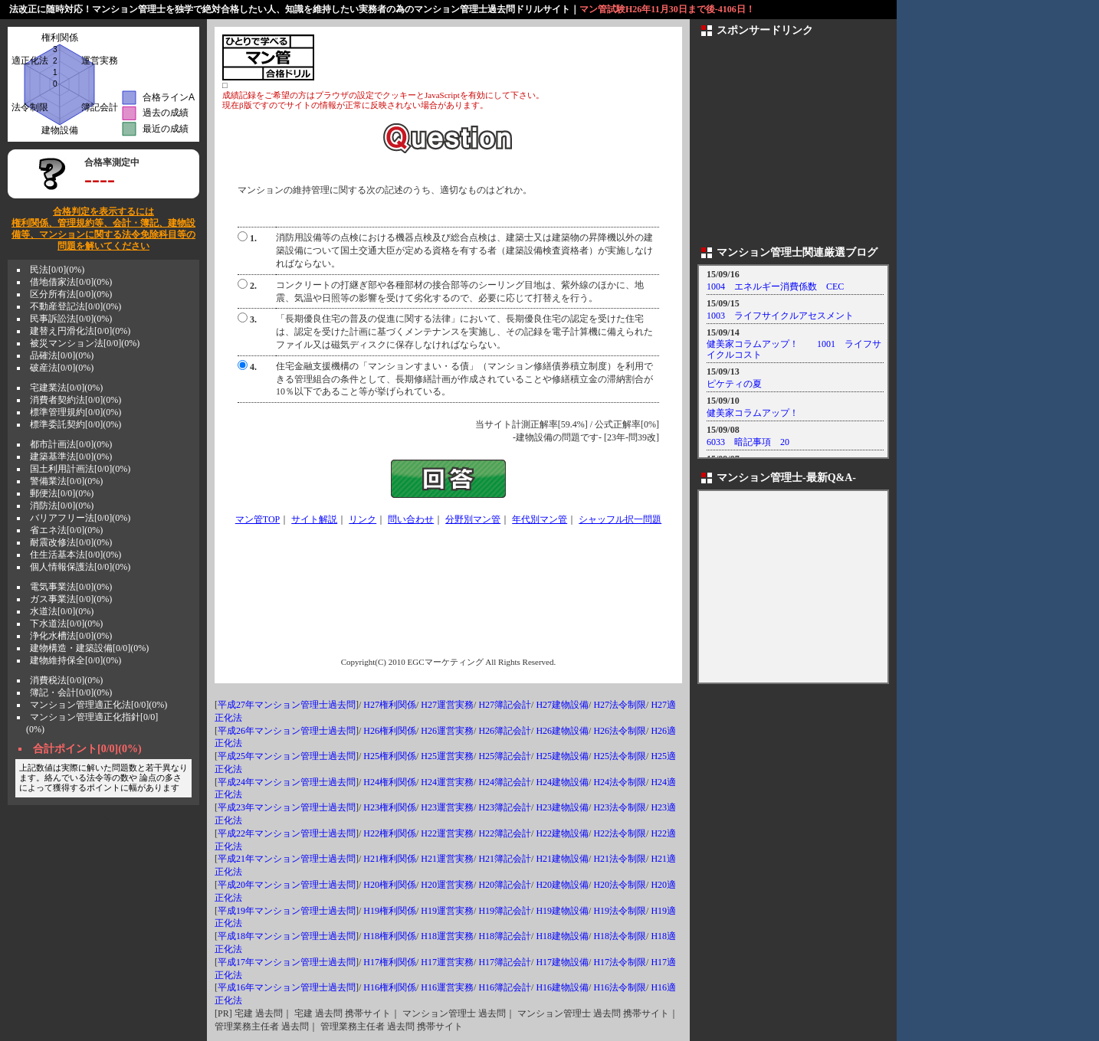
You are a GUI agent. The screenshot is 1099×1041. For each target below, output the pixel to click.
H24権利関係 (389, 782)
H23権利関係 (389, 807)
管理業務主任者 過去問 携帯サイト (391, 1026)
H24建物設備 (562, 782)
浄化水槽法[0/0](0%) (71, 635)
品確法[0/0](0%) (61, 355)
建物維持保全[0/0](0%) (75, 660)
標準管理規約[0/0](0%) (75, 412)
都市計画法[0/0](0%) (71, 444)
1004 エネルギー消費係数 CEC (775, 286)
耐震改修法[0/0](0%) (71, 542)
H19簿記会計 (504, 910)
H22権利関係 (389, 833)
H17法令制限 (619, 962)
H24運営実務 (447, 782)
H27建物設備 (562, 704)
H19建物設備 (562, 910)
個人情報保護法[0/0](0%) (80, 566)
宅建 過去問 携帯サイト (342, 1013)
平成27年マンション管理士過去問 (287, 704)
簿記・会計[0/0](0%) (71, 692)
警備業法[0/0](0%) (66, 481)
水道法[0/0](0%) (61, 611)
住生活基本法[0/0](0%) (75, 554)
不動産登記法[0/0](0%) (75, 306)
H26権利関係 (389, 730)
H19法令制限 (619, 910)
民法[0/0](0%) (57, 269)
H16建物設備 (562, 987)
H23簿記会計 (504, 807)
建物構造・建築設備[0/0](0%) (89, 648)
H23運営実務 (447, 807)
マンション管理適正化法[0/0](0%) (98, 704)
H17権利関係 (389, 962)
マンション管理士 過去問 (454, 1013)
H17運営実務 (447, 962)
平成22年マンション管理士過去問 (287, 833)
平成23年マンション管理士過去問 (287, 807)
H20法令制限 (619, 884)
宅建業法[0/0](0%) (66, 387)
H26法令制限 (619, 730)
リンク (362, 519)
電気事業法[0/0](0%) (71, 586)
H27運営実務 (447, 704)
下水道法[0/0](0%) (66, 623)
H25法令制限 (619, 756)
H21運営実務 (447, 858)
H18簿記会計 (504, 936)
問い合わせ (411, 519)
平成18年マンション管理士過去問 (287, 936)
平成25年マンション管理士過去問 (287, 756)
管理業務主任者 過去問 (262, 1026)
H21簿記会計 (504, 858)
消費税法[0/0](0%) (66, 680)
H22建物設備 (562, 833)
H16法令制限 (619, 987)
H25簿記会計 (504, 756)
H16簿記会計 (504, 987)
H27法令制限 (619, 704)
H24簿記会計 (504, 782)
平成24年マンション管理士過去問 (287, 782)
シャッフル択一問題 (620, 519)
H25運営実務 (447, 756)
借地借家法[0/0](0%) (71, 282)
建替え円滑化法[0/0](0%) (80, 331)
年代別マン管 (539, 519)
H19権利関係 (389, 910)
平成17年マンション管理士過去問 (287, 962)
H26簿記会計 (504, 730)
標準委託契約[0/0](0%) (75, 424)
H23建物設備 (562, 807)
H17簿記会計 (504, 962)
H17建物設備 (562, 962)
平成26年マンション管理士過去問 (287, 730)
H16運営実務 (447, 987)
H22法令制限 (619, 833)
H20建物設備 (562, 884)
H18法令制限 (619, 936)
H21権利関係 (389, 858)
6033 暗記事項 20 (748, 442)
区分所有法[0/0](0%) (71, 294)
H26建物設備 (562, 730)
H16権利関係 (389, 987)
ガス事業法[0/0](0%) (71, 599)
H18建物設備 (562, 936)
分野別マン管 (472, 519)
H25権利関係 (389, 756)
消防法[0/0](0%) (61, 505)
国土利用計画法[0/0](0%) (80, 468)
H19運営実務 (447, 910)
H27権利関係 (389, 704)
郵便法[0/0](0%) (61, 493)
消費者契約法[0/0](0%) (75, 399)
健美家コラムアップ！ (753, 413)
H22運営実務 (447, 833)
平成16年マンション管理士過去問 (287, 987)
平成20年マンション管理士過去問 (287, 884)
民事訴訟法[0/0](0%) (71, 318)
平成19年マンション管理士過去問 (287, 910)
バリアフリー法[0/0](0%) (80, 517)
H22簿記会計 (504, 833)
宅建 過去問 (259, 1013)
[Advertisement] (495, 57)
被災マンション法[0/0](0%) (84, 343)
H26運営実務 (447, 730)
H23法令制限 (619, 807)
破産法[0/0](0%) (61, 367)
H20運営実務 (447, 884)
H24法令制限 (619, 782)
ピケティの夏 (734, 383)
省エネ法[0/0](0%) (66, 530)
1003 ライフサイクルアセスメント (780, 315)
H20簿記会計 (504, 884)
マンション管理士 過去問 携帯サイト (593, 1013)
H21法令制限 (619, 858)
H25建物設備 (562, 756)
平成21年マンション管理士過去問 (287, 858)
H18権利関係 (389, 936)
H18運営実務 (447, 936)
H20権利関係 (389, 884)
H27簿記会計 (504, 704)
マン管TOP (257, 519)
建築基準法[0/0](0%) (71, 456)
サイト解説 (314, 519)
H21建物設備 (562, 858)
